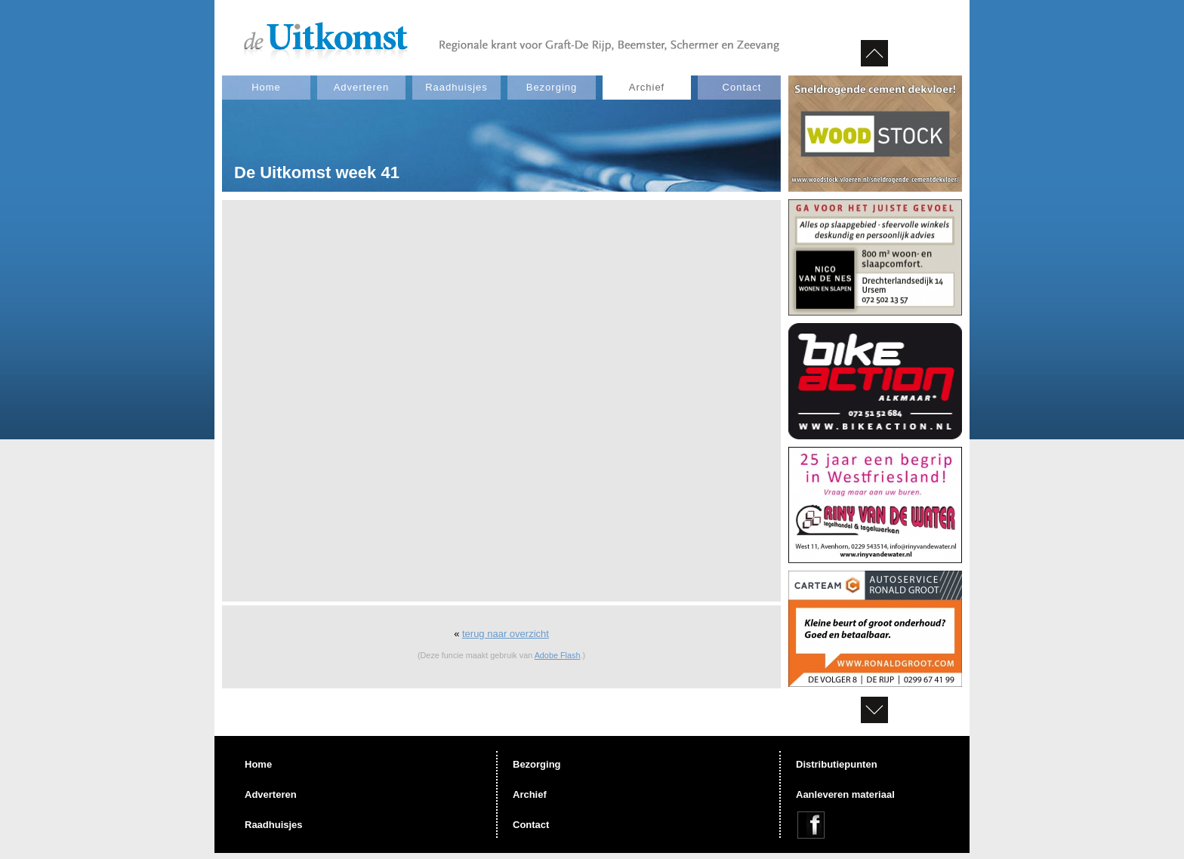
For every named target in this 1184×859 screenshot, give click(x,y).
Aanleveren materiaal (845, 794)
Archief (646, 87)
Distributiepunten (836, 764)
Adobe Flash (558, 655)
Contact (742, 87)
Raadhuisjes (456, 87)
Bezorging (552, 87)
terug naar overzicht (505, 633)
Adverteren (362, 87)
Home (266, 87)
